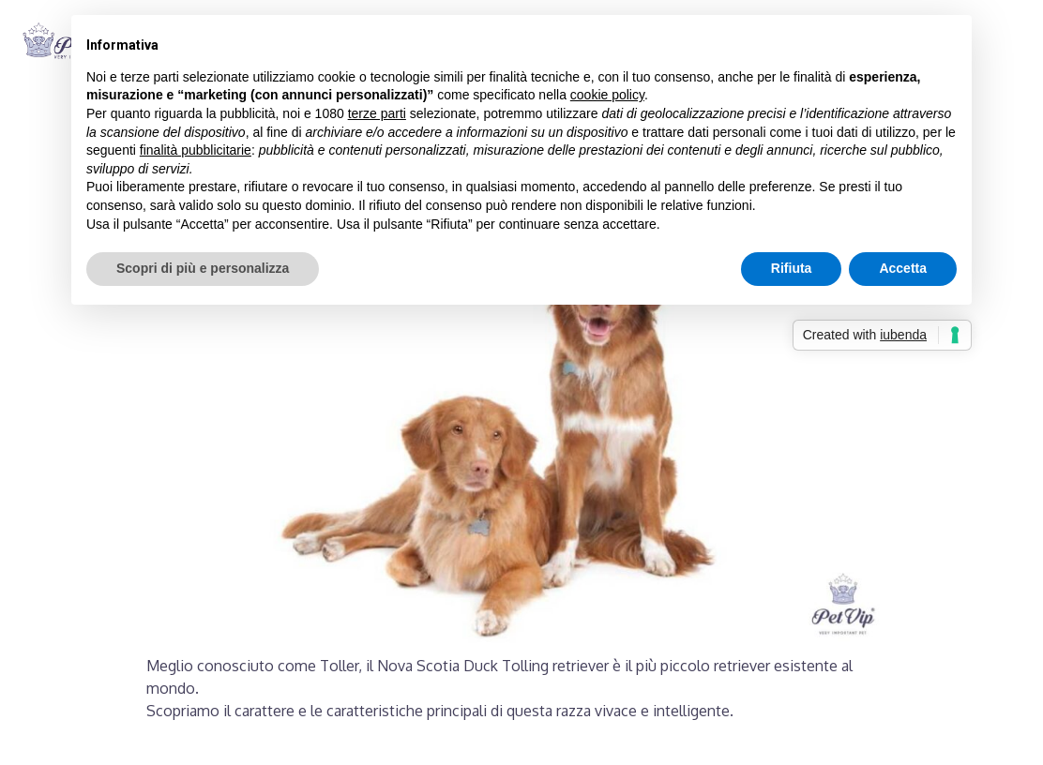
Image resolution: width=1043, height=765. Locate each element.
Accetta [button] (903, 268)
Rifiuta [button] (791, 268)
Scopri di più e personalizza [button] (202, 268)
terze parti (377, 113)
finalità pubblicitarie (195, 150)
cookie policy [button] (607, 94)
